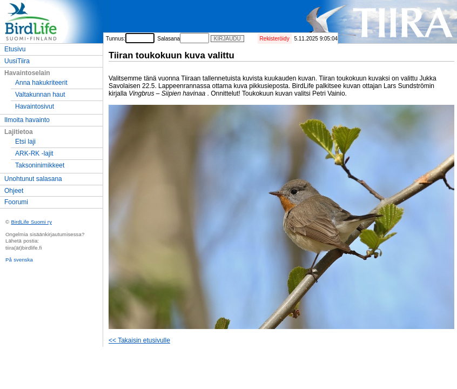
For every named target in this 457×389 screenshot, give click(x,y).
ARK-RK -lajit (34, 153)
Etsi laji (25, 141)
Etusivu (14, 49)
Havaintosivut (34, 106)
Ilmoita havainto (27, 120)
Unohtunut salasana (33, 179)
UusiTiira (17, 61)
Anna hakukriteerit (41, 82)
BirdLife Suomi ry (31, 222)
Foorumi (16, 202)
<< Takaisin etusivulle (139, 340)
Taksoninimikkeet (39, 165)
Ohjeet (13, 190)
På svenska (19, 260)
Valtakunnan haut (40, 94)
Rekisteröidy (275, 39)
